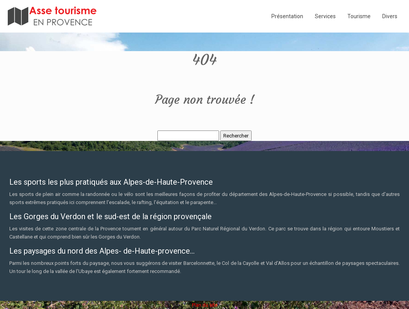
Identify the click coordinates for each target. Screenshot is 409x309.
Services (325, 16)
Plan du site (204, 305)
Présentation (287, 16)
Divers (389, 16)
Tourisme (359, 16)
